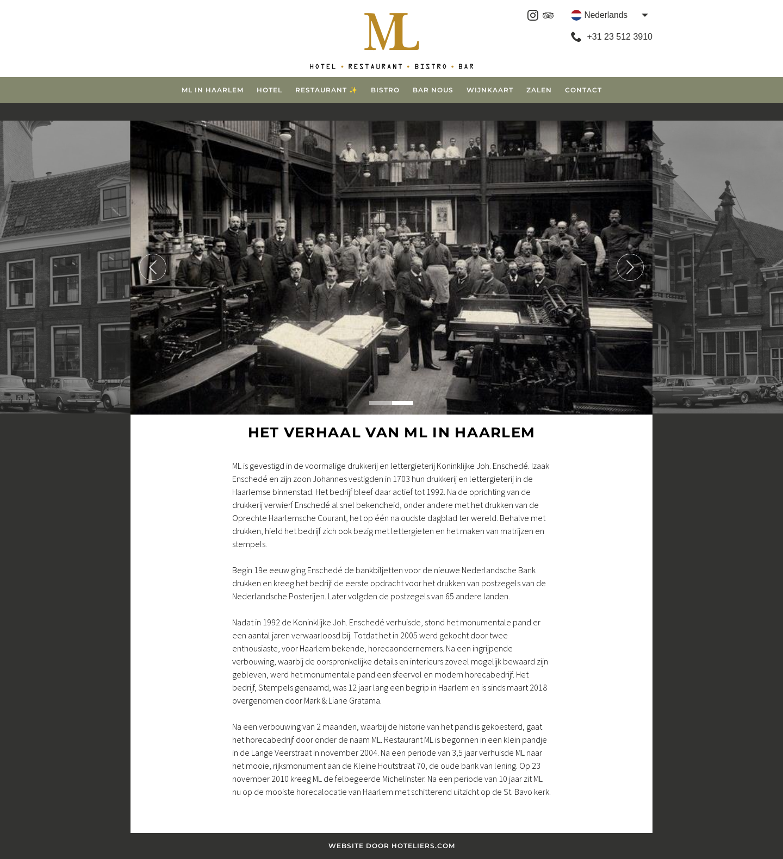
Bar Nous (433, 90)
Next (630, 267)
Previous (152, 267)
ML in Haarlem (213, 90)
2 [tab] (402, 403)
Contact (583, 90)
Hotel (269, 90)
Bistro (385, 90)
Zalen (539, 90)
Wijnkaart (490, 90)
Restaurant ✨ (326, 90)
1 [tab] (380, 403)
